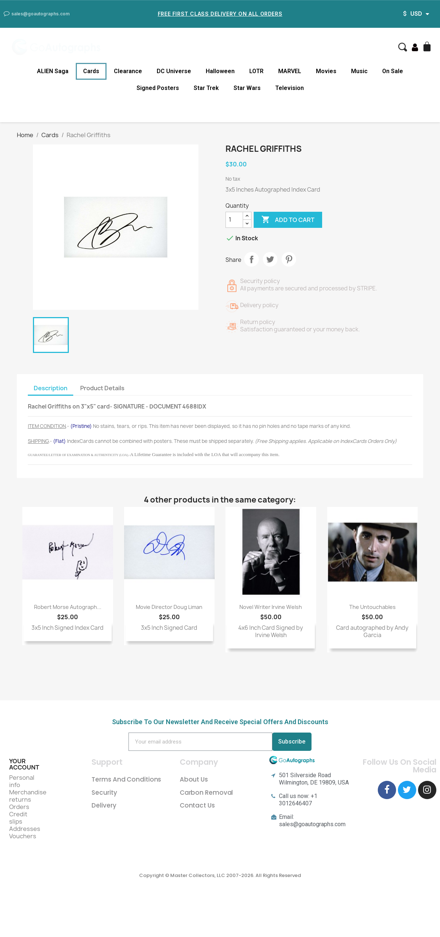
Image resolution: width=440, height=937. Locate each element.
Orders (19, 807)
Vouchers (22, 836)
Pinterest (288, 259)
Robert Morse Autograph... (67, 606)
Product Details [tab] (102, 388)
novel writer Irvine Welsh (270, 606)
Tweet (270, 259)
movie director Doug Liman (169, 606)
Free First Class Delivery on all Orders (220, 14)
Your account (24, 764)
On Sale (392, 71)
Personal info (21, 781)
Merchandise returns (27, 796)
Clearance (128, 71)
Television (289, 87)
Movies (326, 71)
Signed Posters (158, 87)
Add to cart (287, 220)
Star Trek (206, 87)
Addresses (24, 829)
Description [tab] (50, 388)
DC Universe (174, 71)
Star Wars (247, 87)
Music (359, 71)
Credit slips (18, 817)
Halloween (220, 71)
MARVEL (289, 71)
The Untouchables (372, 606)
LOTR (256, 71)
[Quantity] (234, 220)
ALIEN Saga (52, 71)
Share (251, 259)
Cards (91, 71)
